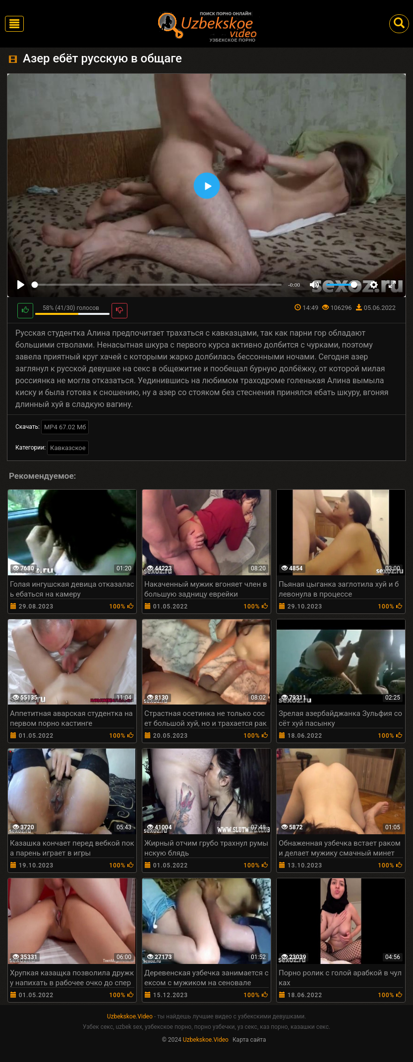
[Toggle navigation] (14, 24)
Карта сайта (249, 1039)
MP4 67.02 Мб (65, 427)
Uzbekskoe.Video (130, 1016)
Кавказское (68, 448)
